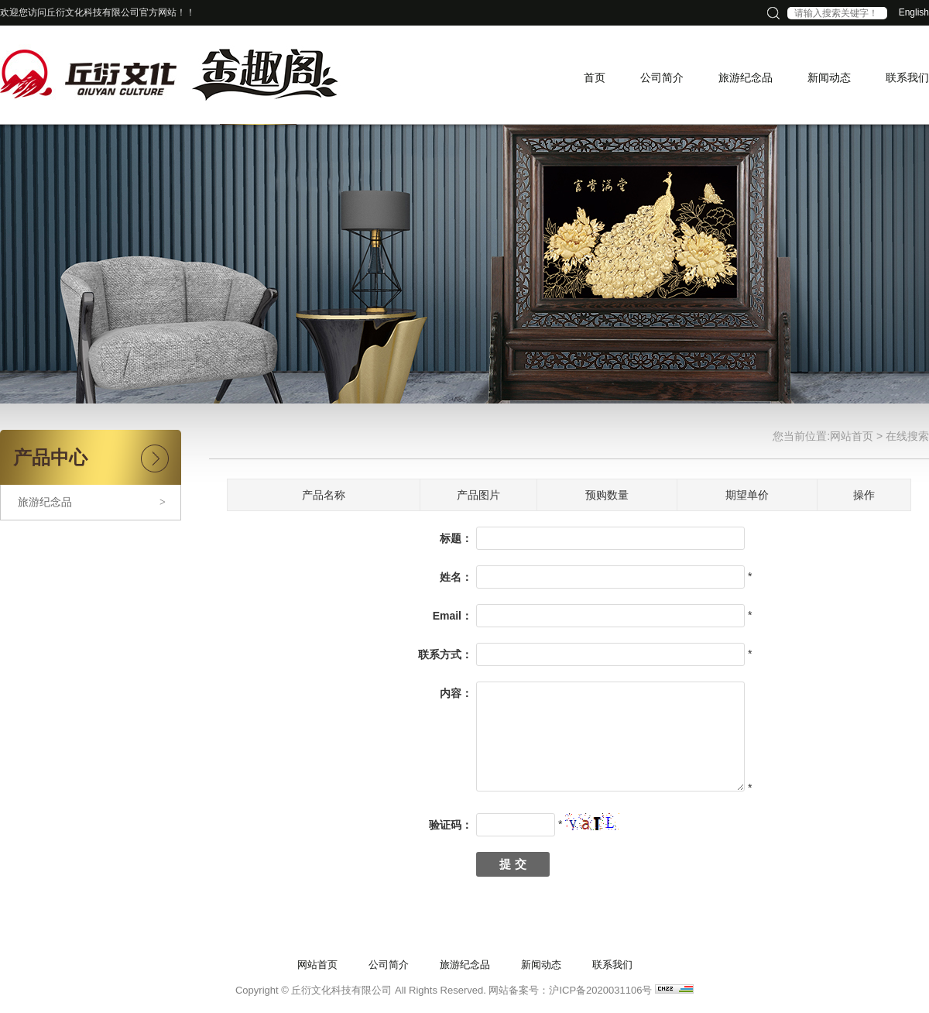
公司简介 (389, 964)
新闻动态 (541, 964)
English (914, 12)
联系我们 (612, 964)
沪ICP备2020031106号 (600, 990)
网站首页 (851, 436)
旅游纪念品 (92, 502)
